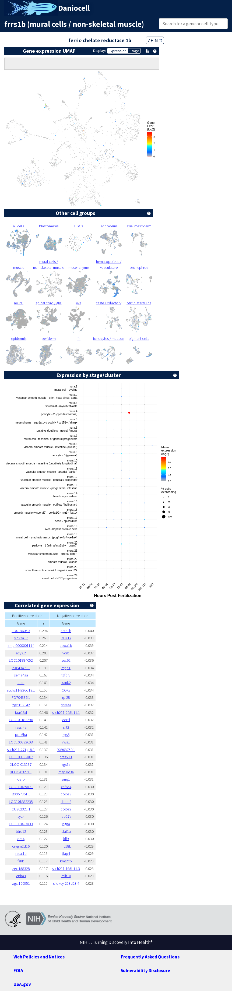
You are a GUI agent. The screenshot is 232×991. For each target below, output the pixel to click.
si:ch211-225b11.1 (66, 712)
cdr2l (66, 719)
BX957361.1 (21, 794)
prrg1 (66, 779)
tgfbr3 (66, 675)
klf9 (66, 838)
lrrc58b (66, 846)
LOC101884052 (21, 660)
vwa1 (66, 742)
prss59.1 (65, 756)
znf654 (66, 786)
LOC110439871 (21, 786)
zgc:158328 (21, 868)
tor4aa (66, 705)
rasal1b (21, 853)
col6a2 (66, 809)
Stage (134, 50)
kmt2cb (66, 861)
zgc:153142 (21, 705)
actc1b (66, 630)
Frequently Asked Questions (150, 957)
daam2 (66, 801)
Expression (117, 50)
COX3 (66, 690)
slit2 (66, 727)
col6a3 (66, 794)
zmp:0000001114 (21, 645)
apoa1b (66, 645)
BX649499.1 (21, 667)
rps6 (66, 734)
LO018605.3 (21, 630)
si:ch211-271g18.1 (21, 749)
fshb (20, 861)
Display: (99, 50)
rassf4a (20, 727)
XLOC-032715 (20, 772)
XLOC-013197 (20, 764)
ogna (66, 823)
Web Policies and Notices (39, 957)
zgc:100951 (21, 883)
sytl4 (20, 816)
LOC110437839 (21, 823)
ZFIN (154, 40)
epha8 (21, 875)
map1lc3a (66, 772)
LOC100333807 (21, 756)
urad (20, 682)
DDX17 (66, 638)
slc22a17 (21, 638)
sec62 (66, 660)
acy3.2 (21, 653)
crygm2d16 (21, 846)
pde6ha (21, 734)
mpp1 (66, 667)
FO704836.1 (21, 697)
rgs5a (66, 764)
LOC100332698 (21, 742)
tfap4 (66, 853)
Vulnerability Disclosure (145, 971)
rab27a (66, 816)
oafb (21, 779)
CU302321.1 (21, 809)
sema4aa (21, 675)
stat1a (66, 831)
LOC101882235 (21, 801)
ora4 (20, 838)
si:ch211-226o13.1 (21, 690)
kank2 (66, 682)
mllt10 (66, 875)
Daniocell (74, 8)
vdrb (65, 653)
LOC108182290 (21, 719)
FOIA (18, 971)
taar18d (21, 712)
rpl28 (66, 697)
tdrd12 (21, 831)
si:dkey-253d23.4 (66, 883)
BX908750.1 (66, 749)
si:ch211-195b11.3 (66, 868)
